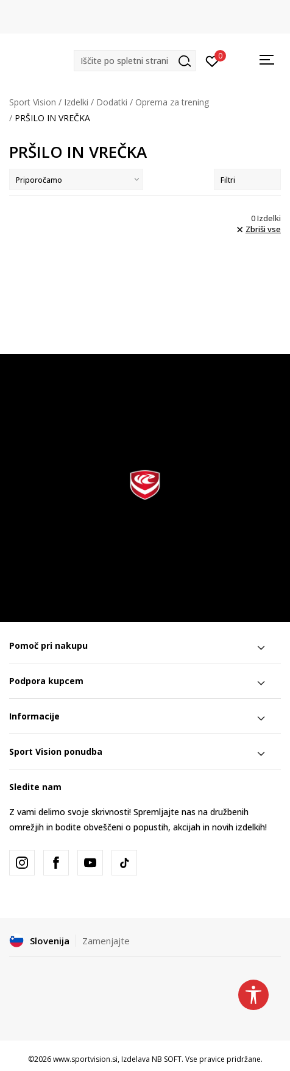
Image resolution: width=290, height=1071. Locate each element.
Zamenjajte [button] (106, 941)
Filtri (247, 180)
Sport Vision (32, 102)
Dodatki (111, 102)
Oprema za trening (172, 102)
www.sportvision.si (85, 1059)
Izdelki (76, 102)
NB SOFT (167, 1059)
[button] (135, 60)
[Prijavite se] (212, 60)
